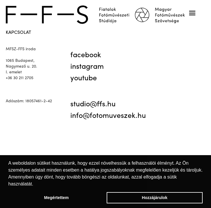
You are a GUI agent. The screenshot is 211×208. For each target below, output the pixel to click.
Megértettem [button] (56, 197)
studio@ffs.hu (93, 104)
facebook (85, 55)
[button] (192, 13)
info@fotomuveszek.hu (108, 116)
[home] (99, 14)
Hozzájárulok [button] (154, 197)
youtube (83, 78)
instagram (87, 67)
